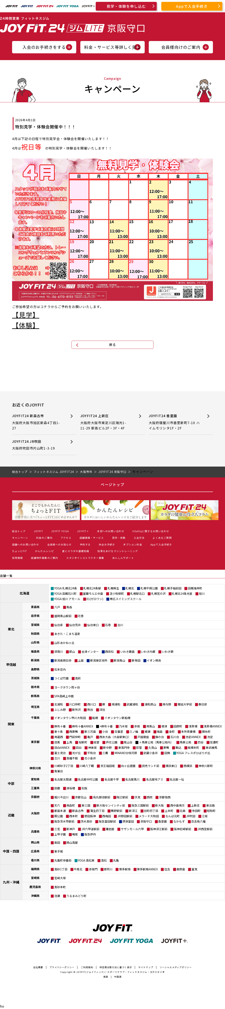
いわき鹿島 (127, 651)
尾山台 (128, 742)
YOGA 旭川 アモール (67, 599)
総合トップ (19, 531)
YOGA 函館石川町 (65, 593)
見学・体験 (119, 537)
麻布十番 (60, 726)
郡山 (72, 651)
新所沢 (76, 710)
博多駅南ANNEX (147, 869)
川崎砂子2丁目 (63, 766)
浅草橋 (193, 726)
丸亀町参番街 (63, 860)
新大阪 (159, 805)
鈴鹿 (57, 788)
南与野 (166, 704)
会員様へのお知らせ (59, 544)
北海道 (24, 593)
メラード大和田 (149, 816)
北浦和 (58, 704)
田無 (167, 753)
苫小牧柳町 (117, 593)
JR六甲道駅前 (90, 829)
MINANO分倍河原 (126, 753)
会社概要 (38, 967)
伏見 (137, 797)
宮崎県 (35, 878)
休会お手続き (107, 544)
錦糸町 (206, 731)
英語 (105, 976)
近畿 (11, 815)
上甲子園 (60, 834)
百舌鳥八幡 (198, 821)
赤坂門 (93, 869)
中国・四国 (11, 851)
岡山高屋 (72, 842)
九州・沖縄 (11, 882)
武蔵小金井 (150, 753)
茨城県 (35, 678)
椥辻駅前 (122, 797)
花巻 (81, 616)
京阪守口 (146, 821)
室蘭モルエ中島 (93, 593)
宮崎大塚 (60, 878)
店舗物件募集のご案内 (44, 557)
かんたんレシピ (44, 551)
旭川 (202, 593)
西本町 (73, 816)
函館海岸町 (195, 588)
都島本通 (60, 811)
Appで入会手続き (192, 6)
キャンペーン (20, 537)
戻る (112, 344)
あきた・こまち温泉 (67, 634)
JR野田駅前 (124, 816)
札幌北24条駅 (92, 588)
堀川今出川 (61, 797)
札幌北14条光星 (182, 593)
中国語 (118, 976)
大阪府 (35, 813)
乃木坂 (123, 726)
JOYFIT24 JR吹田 (37, 445)
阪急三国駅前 (140, 805)
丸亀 (116, 860)
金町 (172, 731)
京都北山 (80, 797)
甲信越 (11, 664)
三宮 (57, 829)
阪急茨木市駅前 (64, 821)
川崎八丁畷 (87, 766)
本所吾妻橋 (188, 731)
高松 (104, 860)
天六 (57, 805)
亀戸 (90, 737)
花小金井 (90, 758)
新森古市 (78, 811)
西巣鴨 (73, 731)
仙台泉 (58, 625)
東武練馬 (211, 747)
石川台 (174, 737)
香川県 (35, 860)
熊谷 (90, 710)
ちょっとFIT (19, 551)
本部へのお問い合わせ (110, 531)
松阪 (84, 788)
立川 (57, 758)
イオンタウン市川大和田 (70, 718)
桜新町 (83, 742)
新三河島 (90, 731)
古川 (120, 625)
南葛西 (58, 737)
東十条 (58, 731)
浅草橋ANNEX (213, 726)
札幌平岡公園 (149, 588)
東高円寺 (124, 747)
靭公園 (58, 816)
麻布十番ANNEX (82, 726)
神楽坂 (92, 747)
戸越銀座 (143, 737)
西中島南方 (177, 805)
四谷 (200, 742)
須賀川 (58, 651)
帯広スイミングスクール (125, 599)
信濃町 (214, 742)
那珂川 (108, 869)
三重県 (35, 788)
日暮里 (119, 731)
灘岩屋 (110, 829)
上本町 (169, 811)
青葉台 (58, 771)
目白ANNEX (61, 747)
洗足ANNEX (193, 737)
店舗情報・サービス (92, 537)
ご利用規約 (87, 967)
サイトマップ (145, 967)
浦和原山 (150, 704)
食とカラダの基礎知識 (75, 551)
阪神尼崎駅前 (182, 829)
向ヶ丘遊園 (128, 766)
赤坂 (137, 726)
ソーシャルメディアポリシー (176, 967)
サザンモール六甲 (132, 829)
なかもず (179, 821)
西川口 (91, 704)
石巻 (108, 625)
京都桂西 (164, 797)
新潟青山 (119, 660)
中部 (11, 783)
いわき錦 (167, 651)
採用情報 (17, 557)
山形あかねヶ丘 (64, 643)
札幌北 (129, 588)
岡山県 (35, 842)
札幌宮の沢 (158, 593)
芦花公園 (111, 742)
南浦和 (116, 704)
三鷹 (105, 753)
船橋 (95, 718)
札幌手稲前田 (172, 588)
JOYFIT (38, 531)
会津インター (90, 651)
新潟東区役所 (98, 660)
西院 (149, 797)
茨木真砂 (86, 821)
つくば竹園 (61, 678)
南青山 (150, 726)
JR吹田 (190, 816)
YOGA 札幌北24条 (65, 588)
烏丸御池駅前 (101, 797)
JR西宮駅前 (205, 829)
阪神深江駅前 (158, 829)
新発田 (136, 660)
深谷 (102, 710)
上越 (81, 660)
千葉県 (35, 718)
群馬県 (35, 696)
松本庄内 (60, 669)
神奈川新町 (206, 766)
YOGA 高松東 (86, 860)
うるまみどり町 (76, 896)
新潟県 (35, 660)
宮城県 (35, 625)
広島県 (35, 851)
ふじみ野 (60, 710)
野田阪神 (90, 816)
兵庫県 (35, 831)
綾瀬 (147, 731)
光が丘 (76, 753)
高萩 (78, 678)
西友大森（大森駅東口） (115, 737)
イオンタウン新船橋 (117, 718)
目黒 (57, 742)
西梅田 (106, 816)
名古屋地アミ (154, 779)
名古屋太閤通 (63, 779)
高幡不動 (72, 758)
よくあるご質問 (162, 537)
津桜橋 (70, 788)
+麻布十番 (106, 726)
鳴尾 (75, 834)
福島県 (35, 651)
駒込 (178, 747)
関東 (11, 723)
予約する (85, 544)
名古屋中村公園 (88, 779)
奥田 (57, 842)
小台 (105, 731)
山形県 (35, 642)
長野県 (35, 669)
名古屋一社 (177, 779)
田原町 (178, 726)
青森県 (35, 607)
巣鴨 (166, 747)
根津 (164, 726)
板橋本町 (193, 747)
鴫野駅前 (116, 811)
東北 (11, 629)
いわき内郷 (148, 651)
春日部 (202, 704)
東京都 (35, 742)
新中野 (107, 747)
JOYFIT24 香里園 (174, 422)
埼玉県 (35, 707)
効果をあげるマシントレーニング (117, 551)
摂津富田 (128, 821)
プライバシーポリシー (61, 967)
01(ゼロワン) (94, 599)
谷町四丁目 (151, 811)
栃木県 (35, 687)
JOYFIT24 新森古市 (37, 422)
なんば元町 (172, 816)
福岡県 (35, 869)
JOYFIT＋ (83, 531)
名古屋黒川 (132, 779)
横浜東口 (171, 766)
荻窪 (139, 747)
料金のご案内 (44, 537)
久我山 (152, 747)
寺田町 (196, 811)
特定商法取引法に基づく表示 (116, 967)
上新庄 (195, 805)
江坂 (205, 816)
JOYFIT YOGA (60, 531)
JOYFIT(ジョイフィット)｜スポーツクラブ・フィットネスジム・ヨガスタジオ (120, 972)
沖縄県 (35, 896)
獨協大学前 (185, 704)
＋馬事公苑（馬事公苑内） (156, 742)
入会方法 (139, 537)
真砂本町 (60, 887)
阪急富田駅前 (107, 821)
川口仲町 (75, 704)
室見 (194, 869)
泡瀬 (57, 896)
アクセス (66, 537)
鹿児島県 (35, 887)
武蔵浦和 (132, 704)
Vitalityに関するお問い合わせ (150, 531)
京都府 (35, 797)
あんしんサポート (123, 557)
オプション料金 (132, 544)
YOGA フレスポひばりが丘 (193, 753)
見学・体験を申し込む (126, 6)
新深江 (133, 811)
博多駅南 (125, 869)
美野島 (180, 869)
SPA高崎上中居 (64, 696)
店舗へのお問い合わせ (25, 544)
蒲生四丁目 (97, 811)
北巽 (182, 811)
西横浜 (188, 766)
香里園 (162, 821)
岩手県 (35, 616)
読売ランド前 (150, 766)
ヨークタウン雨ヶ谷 (67, 687)
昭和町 (211, 811)
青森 (69, 607)
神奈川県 (35, 768)
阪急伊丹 (90, 834)
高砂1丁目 (60, 869)
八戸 (57, 607)
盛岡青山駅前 (63, 616)
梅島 (159, 731)
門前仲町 (75, 737)
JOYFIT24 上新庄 (106, 422)
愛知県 (35, 779)
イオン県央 (154, 660)
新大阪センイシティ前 (111, 805)
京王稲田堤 (107, 766)
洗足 (210, 737)
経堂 (96, 742)
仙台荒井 (75, 625)
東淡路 (210, 805)
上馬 (69, 742)
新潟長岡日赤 (63, 660)
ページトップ (112, 484)
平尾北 (78, 869)
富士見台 (60, 753)
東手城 (58, 851)
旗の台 (159, 737)
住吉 (167, 869)
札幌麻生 (113, 588)
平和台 (91, 753)
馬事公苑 (185, 742)
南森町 (70, 805)
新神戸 (70, 829)
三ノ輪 (134, 731)
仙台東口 (93, 625)
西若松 (109, 651)
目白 (79, 747)
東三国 (86, 805)
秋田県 (35, 633)
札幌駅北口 (137, 593)
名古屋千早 (112, 779)
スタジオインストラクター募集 (85, 557)
